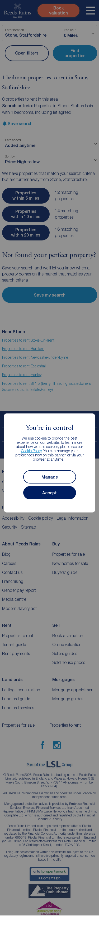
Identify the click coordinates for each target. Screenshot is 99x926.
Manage (49, 477)
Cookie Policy (31, 451)
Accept (49, 492)
